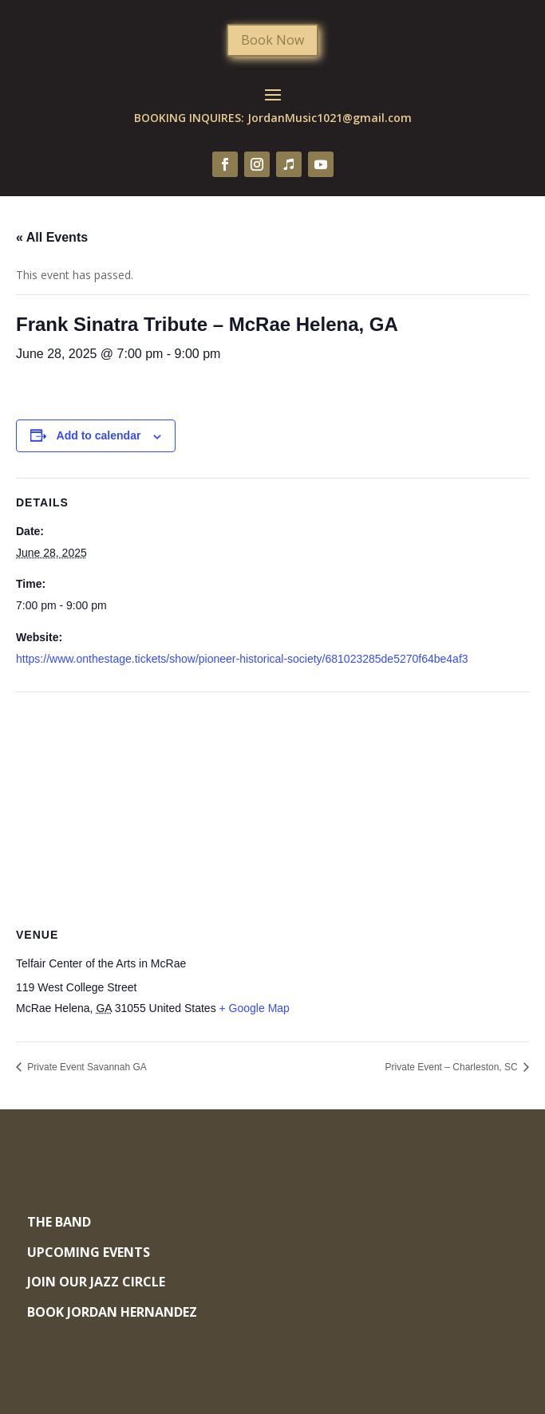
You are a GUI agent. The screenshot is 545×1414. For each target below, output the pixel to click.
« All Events (52, 237)
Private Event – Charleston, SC (452, 1067)
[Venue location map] (272, 807)
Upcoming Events (88, 1252)
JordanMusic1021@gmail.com (329, 117)
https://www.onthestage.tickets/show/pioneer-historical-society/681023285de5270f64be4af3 (242, 658)
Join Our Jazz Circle (96, 1281)
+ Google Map (254, 1008)
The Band (59, 1222)
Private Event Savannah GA (86, 1067)
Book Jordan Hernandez (112, 1312)
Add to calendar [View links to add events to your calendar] (99, 435)
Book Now (272, 40)
